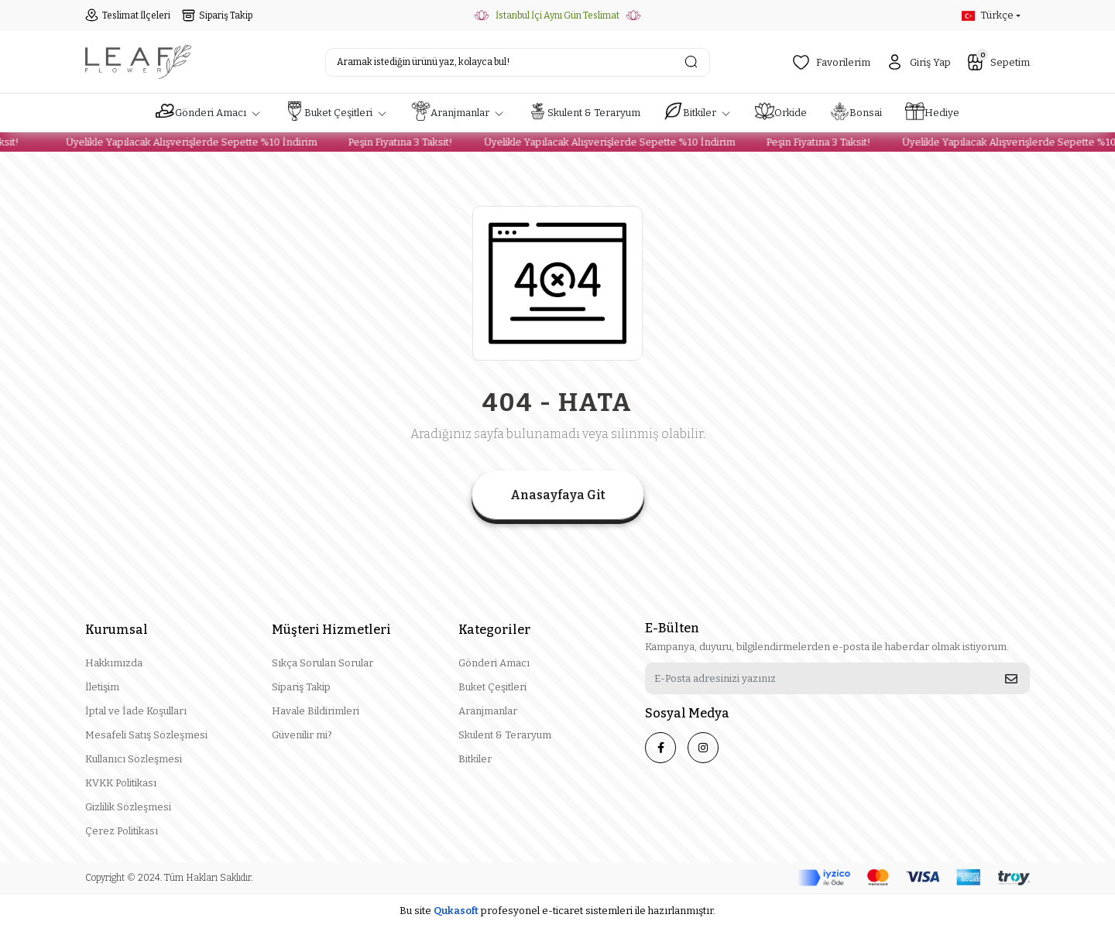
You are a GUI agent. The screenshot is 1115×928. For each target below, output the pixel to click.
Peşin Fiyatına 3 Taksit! (392, 142)
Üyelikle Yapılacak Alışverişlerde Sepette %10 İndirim (183, 142)
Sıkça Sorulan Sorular (322, 663)
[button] (209, 113)
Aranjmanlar (487, 711)
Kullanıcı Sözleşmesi (133, 759)
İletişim (102, 687)
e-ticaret (562, 910)
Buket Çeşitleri (492, 687)
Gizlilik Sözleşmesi (128, 807)
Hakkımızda (113, 663)
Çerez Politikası (121, 831)
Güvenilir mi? (302, 735)
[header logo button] (138, 61)
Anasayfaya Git (558, 495)
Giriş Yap (918, 62)
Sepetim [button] (998, 60)
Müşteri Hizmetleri (331, 629)
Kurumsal (116, 629)
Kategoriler (494, 629)
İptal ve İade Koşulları (136, 711)
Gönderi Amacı (494, 663)
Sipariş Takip (217, 15)
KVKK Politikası (120, 783)
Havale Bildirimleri (315, 711)
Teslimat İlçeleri (127, 15)
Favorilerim (831, 62)
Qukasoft (456, 910)
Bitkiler (475, 759)
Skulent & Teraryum (504, 735)
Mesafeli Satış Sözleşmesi (146, 735)
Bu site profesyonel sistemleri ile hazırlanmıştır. (557, 910)
